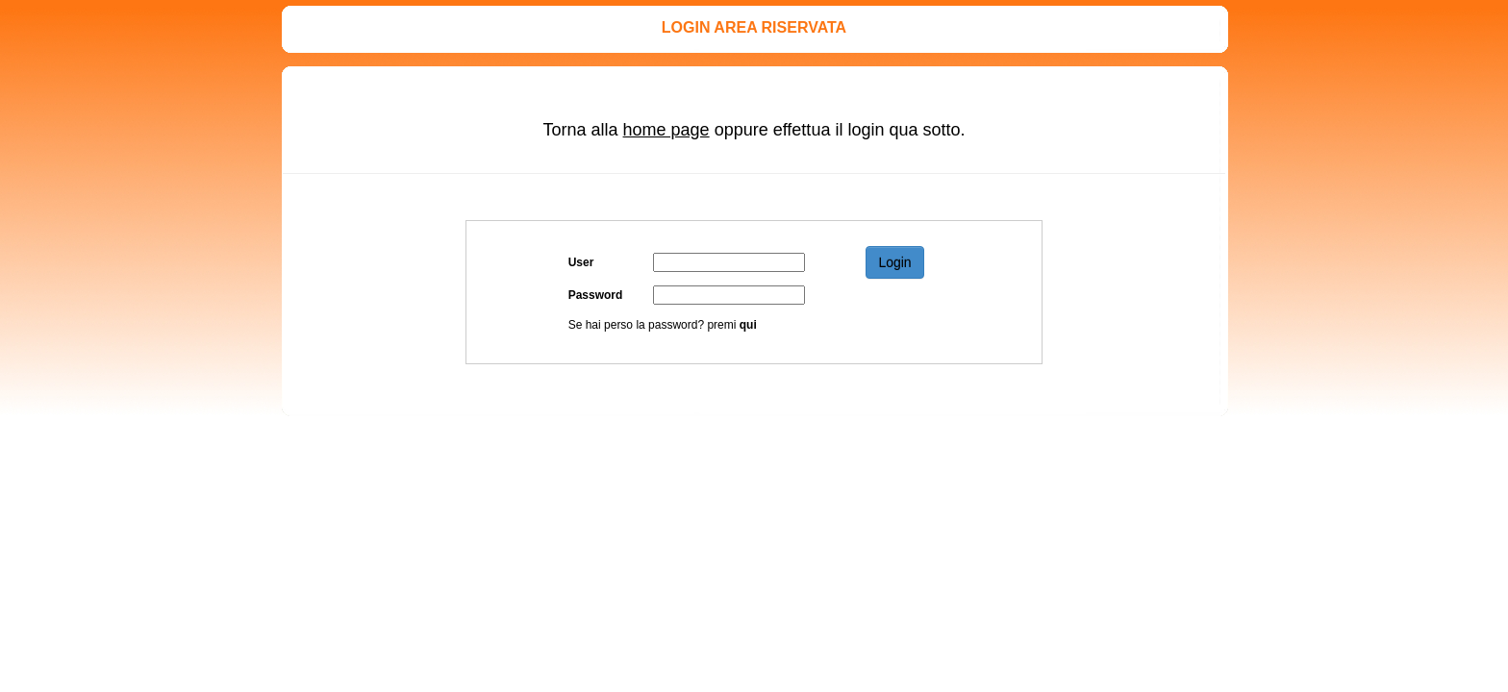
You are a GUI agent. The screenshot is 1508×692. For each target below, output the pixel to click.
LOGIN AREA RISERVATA (754, 27)
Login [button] (894, 262)
